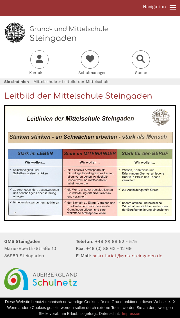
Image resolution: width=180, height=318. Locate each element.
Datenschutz (110, 313)
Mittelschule (45, 81)
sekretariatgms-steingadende (127, 255)
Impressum (131, 313)
